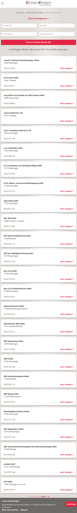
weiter (45, 496)
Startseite (20, 13)
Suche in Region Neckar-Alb (38, 42)
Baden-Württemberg (35, 13)
